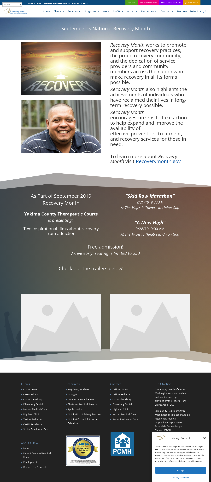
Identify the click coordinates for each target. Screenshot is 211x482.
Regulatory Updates (78, 389)
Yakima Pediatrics (32, 419)
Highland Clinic (31, 414)
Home (46, 11)
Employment (30, 462)
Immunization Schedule (81, 399)
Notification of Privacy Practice (84, 414)
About (131, 11)
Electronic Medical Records (82, 404)
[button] (204, 438)
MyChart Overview (148, 2)
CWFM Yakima (31, 394)
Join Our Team (191, 2)
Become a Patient (187, 11)
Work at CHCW (111, 11)
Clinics (57, 11)
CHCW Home (30, 389)
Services (73, 11)
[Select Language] (12, 4)
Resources (147, 11)
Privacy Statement (181, 477)
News (26, 448)
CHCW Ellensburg (32, 399)
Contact (165, 11)
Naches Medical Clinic (35, 409)
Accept (180, 470)
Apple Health (75, 409)
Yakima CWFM (120, 389)
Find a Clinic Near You (171, 2)
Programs (90, 11)
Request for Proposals (35, 467)
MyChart (131, 2)
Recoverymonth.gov (158, 161)
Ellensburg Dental (33, 404)
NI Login (72, 394)
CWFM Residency (32, 424)
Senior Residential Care (36, 429)
